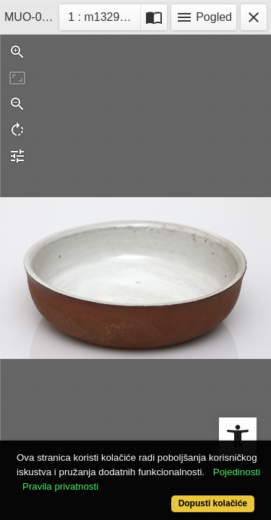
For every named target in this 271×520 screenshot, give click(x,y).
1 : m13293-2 (104, 15)
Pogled (204, 17)
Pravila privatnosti (60, 486)
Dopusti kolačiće (212, 503)
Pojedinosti (236, 472)
